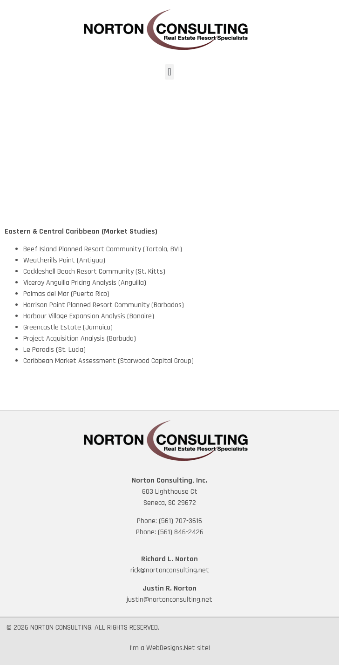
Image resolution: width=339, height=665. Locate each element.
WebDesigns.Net (170, 648)
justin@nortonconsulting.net (169, 600)
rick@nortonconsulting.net (169, 570)
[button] (169, 72)
